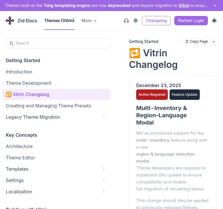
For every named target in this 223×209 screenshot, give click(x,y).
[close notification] (214, 5)
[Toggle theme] (214, 20)
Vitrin (184, 5)
